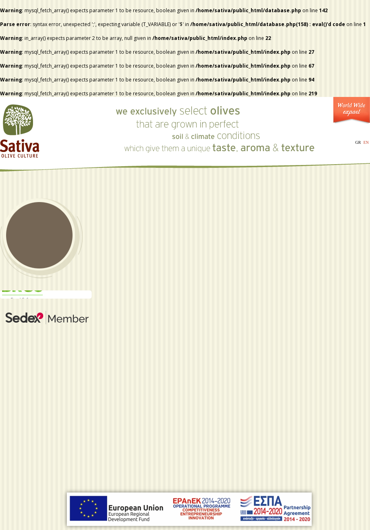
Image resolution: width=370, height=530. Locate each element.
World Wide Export (351, 112)
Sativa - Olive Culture (20, 128)
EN (366, 142)
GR (358, 142)
